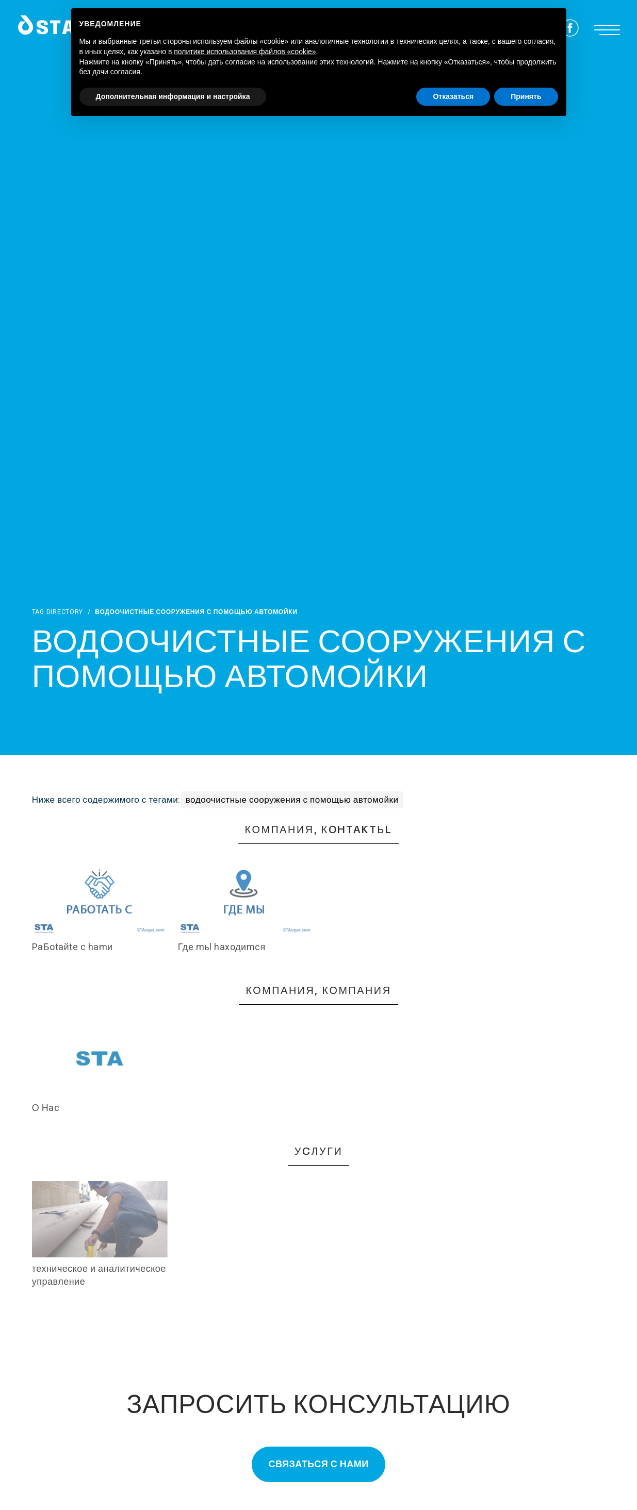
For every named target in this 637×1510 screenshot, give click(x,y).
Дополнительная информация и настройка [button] (173, 96)
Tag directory (57, 612)
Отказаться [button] (453, 96)
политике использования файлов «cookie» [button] (245, 51)
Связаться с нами (318, 1464)
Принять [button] (526, 96)
